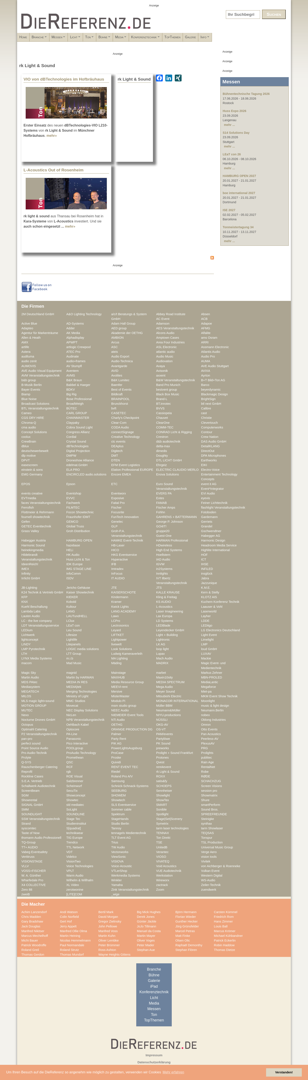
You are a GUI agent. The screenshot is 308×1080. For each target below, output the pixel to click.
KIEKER (72, 597)
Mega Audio (164, 687)
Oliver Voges (146, 940)
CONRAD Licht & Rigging (174, 432)
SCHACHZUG (211, 781)
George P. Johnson (169, 521)
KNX (24, 601)
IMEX (25, 569)
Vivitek (205, 861)
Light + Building (167, 635)
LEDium (27, 630)
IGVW (160, 564)
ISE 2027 (229, 210)
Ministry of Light (77, 696)
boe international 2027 (239, 193)
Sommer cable (121, 809)
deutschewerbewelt (34, 451)
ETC (114, 484)
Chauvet (162, 417)
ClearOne (163, 422)
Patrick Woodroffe (33, 945)
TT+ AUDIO (29, 847)
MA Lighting (119, 658)
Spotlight (162, 814)
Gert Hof (66, 921)
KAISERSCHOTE (123, 592)
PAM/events (164, 734)
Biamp (25, 394)
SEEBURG (119, 790)
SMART (161, 804)
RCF (69, 767)
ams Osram (209, 337)
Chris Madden (31, 916)
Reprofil (26, 771)
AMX (24, 342)
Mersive (116, 691)
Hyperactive (119, 559)
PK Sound (163, 743)
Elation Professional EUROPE (132, 469)
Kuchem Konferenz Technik (220, 601)
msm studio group (123, 705)
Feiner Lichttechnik (214, 503)
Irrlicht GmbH (30, 578)
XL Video (72, 885)
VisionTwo (73, 861)
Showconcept (75, 795)
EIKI (204, 465)
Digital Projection (78, 451)
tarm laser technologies (172, 828)
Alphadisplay (75, 337)
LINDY (26, 644)
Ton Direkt (163, 837)
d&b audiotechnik (168, 441)
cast (204, 413)
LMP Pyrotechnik (33, 649)
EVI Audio (208, 493)
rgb (68, 771)
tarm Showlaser (212, 828)
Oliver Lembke (108, 940)
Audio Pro (208, 356)
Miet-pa (206, 691)
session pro (209, 790)
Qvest (160, 762)
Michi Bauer (29, 940)
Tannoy (116, 828)
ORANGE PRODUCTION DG (132, 729)
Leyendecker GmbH (170, 630)
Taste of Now (30, 833)
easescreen (29, 465)
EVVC (70, 498)
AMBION (117, 337)
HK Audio (72, 554)
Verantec (162, 852)
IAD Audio (163, 559)
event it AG (208, 484)
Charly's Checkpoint (125, 417)
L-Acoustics (164, 606)
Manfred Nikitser (32, 931)
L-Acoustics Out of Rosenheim (53, 170)
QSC (69, 762)
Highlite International (215, 550)
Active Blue (29, 323)
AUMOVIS (28, 366)
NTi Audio (118, 719)
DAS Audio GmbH (213, 441)
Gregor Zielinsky (109, 921)
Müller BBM (164, 705)
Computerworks (212, 427)
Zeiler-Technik (211, 885)
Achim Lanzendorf (34, 912)
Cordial (71, 436)
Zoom (160, 889)
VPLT (70, 871)
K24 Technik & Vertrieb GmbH (42, 592)
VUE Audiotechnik (168, 871)
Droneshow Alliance (80, 460)
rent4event (163, 767)
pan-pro (26, 738)
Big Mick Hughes (148, 912)
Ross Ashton (107, 950)
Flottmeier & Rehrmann (37, 512)
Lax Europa (164, 616)
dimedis (161, 451)
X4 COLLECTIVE (33, 885)
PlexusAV (208, 743)
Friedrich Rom (224, 916)
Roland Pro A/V (122, 776)
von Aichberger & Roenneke (220, 866)
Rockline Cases (32, 776)
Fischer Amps (165, 507)
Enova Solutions (167, 474)
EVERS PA (164, 493)
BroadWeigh (75, 403)
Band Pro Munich (168, 385)
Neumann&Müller (168, 710)
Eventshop (73, 493)
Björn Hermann (186, 912)
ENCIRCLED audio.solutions (86, 474)
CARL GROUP (76, 413)
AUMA (205, 361)
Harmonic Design (213, 540)
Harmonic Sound (33, 545)
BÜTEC (71, 408)
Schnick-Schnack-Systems (129, 786)
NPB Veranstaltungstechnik (85, 719)
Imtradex (117, 569)
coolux (26, 436)
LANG (70, 611)
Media (166, 38)
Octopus (27, 724)
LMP (204, 644)
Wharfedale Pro (32, 880)
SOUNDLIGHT (31, 814)
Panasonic (73, 738)
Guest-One (164, 535)
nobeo (205, 715)
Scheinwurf (74, 786)
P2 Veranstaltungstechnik (39, 734)
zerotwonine (74, 889)
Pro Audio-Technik (34, 753)
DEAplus (117, 446)
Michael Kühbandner (228, 935)
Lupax (160, 653)
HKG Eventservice (124, 554)
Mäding (116, 663)
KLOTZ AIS (209, 597)
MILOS (26, 696)
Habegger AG (210, 535)
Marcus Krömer (224, 931)
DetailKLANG (210, 446)
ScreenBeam (30, 790)
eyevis (205, 498)
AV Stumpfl (74, 366)
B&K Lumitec (120, 380)
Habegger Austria (33, 540)
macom (26, 663)
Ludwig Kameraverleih (126, 653)
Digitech (117, 451)
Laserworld (208, 611)
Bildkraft (117, 394)
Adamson (162, 323)
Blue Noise (29, 399)
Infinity (26, 573)
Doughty (162, 455)
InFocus (116, 573)
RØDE (205, 776)
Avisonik (162, 370)
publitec (206, 757)
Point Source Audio (34, 748)
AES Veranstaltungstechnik (175, 328)
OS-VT (161, 729)
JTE (114, 587)
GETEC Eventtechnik (36, 526)
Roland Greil (30, 950)
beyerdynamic (211, 389)
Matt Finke (182, 935)
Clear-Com (118, 422)
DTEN (115, 460)
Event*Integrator (212, 488)
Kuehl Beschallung (34, 606)
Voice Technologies (79, 866)
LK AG (160, 644)
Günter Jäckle (146, 921)
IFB (113, 564)
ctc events (118, 441)
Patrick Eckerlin (224, 940)
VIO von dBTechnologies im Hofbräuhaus (64, 79)
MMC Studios (75, 701)
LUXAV (206, 653)
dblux (25, 446)
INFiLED (207, 569)
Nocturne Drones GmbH (38, 719)
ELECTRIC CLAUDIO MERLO (177, 469)
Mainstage (118, 672)
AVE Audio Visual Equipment (41, 370)
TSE (159, 842)
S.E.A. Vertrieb (31, 781)
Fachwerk (73, 503)
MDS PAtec (29, 682)
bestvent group (166, 389)
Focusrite (117, 512)
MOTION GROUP (33, 705)
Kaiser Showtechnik (80, 592)
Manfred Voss (108, 931)
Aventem (72, 370)
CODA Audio (120, 427)
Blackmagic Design (214, 394)
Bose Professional (79, 399)
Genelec (117, 521)
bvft (113, 408)
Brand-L (161, 399)
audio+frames (76, 361)
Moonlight (208, 701)
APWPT (71, 342)
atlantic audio (165, 351)
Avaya (160, 366)
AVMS (70, 375)
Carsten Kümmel (225, 912)
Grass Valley (30, 531)
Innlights (162, 573)
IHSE (204, 564)
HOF (204, 554)
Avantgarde (119, 366)
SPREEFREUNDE (214, 814)
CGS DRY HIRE (32, 417)
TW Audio (118, 847)
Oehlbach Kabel (77, 724)
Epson (70, 484)
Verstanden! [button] (284, 1072)
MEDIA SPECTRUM (170, 682)
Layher (206, 616)
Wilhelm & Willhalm (79, 880)
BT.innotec (163, 403)
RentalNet (208, 767)
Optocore (72, 729)
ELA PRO (73, 469)
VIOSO (161, 856)
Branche (49, 38)
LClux (70, 620)
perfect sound (30, 743)
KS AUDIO (163, 601)
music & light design (215, 705)
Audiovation (164, 361)
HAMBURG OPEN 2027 (239, 176)
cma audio (28, 427)
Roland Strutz (69, 950)
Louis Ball (221, 926)
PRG (204, 748)
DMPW (71, 455)
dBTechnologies (77, 446)
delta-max (163, 446)
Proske (116, 757)
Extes (160, 498)
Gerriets (206, 521)
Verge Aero (209, 852)
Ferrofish (27, 507)
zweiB (25, 894)
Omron (206, 724)
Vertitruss (27, 856)
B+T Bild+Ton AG (213, 380)
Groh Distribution (78, 531)
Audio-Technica (122, 361)
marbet (161, 672)
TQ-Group (28, 842)
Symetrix (162, 823)
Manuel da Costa (149, 931)
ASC (114, 347)
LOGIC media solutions (82, 649)
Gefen (25, 521)
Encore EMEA (121, 474)
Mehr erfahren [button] (173, 1072)
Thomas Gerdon (32, 954)
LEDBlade (163, 625)
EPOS (25, 484)
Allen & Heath (31, 337)
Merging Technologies (81, 691)
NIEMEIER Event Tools (127, 715)
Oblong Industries (213, 719)
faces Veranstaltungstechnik (41, 503)
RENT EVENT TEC (124, 767)
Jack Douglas (30, 926)
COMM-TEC (164, 427)
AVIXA (205, 370)
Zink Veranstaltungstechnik (130, 889)
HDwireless (164, 545)
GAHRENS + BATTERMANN (176, 517)
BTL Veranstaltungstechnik (40, 408)
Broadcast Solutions (35, 403)
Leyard (116, 630)
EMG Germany (31, 474)
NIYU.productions (168, 715)
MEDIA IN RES (76, 682)
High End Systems (169, 550)
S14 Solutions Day (236, 132)
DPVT (25, 460)
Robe (205, 771)
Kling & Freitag (166, 597)
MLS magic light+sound (37, 701)
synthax (206, 823)
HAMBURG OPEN (79, 540)
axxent (160, 375)
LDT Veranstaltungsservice (40, 625)
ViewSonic (118, 856)
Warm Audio (74, 875)
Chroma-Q (28, 422)
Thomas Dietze (224, 950)
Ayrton (205, 375)
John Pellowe (107, 926)
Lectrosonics (120, 625)
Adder (70, 328)
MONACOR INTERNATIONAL (177, 701)
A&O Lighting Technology (84, 314)
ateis (114, 351)
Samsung (117, 781)
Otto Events (209, 729)
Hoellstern (163, 554)
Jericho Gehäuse (78, 587)
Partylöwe (163, 738)
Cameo (26, 413)
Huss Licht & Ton (78, 559)
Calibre (206, 408)
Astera (26, 351)
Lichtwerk (28, 635)
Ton (120, 38)
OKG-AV (162, 724)
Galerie (255, 37)
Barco (205, 385)
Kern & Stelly (210, 592)
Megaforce (208, 687)
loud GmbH (209, 649)
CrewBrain (28, 441)
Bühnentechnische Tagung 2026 (246, 94)
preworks (162, 748)
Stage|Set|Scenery (169, 819)
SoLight (71, 809)
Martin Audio (30, 677)
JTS (159, 587)
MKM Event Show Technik (219, 696)
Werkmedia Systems (125, 875)
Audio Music (164, 356)
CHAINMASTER (77, 417)
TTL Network (75, 847)
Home (23, 37)
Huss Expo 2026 (234, 111)
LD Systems (164, 620)
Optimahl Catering (34, 729)
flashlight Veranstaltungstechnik (223, 507)
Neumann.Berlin (212, 710)
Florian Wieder (185, 916)
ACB (204, 319)
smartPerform (210, 804)
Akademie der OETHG (127, 333)
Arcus (115, 342)
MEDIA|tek (73, 687)
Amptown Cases (167, 337)
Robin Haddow (224, 945)
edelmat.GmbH (76, 465)
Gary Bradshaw (32, 921)
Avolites (116, 375)
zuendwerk (208, 889)
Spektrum (118, 814)
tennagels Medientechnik (128, 833)
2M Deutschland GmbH (37, 314)
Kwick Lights (120, 606)
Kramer (116, 601)
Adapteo (27, 328)
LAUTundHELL (76, 616)
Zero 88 (26, 889)
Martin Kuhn (106, 935)
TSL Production (212, 842)
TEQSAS (207, 833)
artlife (25, 347)
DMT (114, 455)
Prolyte (26, 757)
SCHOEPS (164, 786)
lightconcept (29, 639)
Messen (75, 38)
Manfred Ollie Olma (73, 931)
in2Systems (164, 569)
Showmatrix (209, 795)
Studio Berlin (120, 823)
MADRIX (162, 663)
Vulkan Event (210, 871)
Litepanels (73, 644)
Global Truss (75, 526)
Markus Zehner (211, 672)
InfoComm (73, 573)
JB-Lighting (29, 587)
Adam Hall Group (123, 323)
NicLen (71, 715)
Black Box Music (167, 394)
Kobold (71, 601)
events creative (32, 493)
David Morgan (108, 916)
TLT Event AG (121, 837)
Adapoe (206, 323)
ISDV (70, 578)
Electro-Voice (210, 469)
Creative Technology (125, 436)
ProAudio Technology (81, 753)
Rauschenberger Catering (39, 767)
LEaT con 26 (232, 154)
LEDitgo (206, 625)
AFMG (205, 328)
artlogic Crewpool (78, 347)
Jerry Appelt (68, 926)
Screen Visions (211, 786)
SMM (25, 809)
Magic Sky (28, 672)
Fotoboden (208, 512)
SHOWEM (118, 795)
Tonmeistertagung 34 (238, 227)
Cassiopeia (164, 413)
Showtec (72, 800)
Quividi (116, 762)
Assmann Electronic (215, 347)
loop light (162, 649)
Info (279, 38)
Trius (114, 842)
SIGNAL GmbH (32, 804)
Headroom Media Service (219, 545)
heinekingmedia (32, 550)
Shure (205, 800)
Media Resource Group (127, 682)
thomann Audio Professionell (41, 837)
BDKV (70, 389)
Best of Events (121, 389)
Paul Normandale (72, 945)
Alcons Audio (165, 333)
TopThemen (230, 37)
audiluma (27, 356)
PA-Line (71, 734)
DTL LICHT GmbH (169, 460)
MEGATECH (30, 691)
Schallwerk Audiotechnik (38, 786)
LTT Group (73, 653)
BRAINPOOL (120, 399)
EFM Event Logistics (125, 465)
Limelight (207, 639)
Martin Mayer (146, 935)
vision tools (209, 856)
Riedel (115, 771)
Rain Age (207, 762)
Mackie (206, 658)
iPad (154, 986)
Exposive (117, 498)
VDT (69, 852)
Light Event (209, 635)
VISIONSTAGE (32, 861)
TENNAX (162, 833)
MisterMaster (120, 696)
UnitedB (161, 847)
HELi (69, 550)
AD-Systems (75, 323)
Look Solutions (121, 649)
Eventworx (118, 493)
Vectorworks (119, 852)
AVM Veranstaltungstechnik (40, 375)
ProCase (117, 753)
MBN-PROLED (211, 677)
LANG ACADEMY (123, 611)
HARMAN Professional (172, 540)
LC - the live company (36, 620)
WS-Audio (208, 880)
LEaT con (73, 625)
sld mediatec (75, 804)
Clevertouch (209, 422)
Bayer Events (30, 389)
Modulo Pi (118, 701)
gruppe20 (162, 531)
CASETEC (118, 413)
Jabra (205, 578)
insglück (206, 573)
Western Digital (211, 875)
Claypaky (72, 422)
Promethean (74, 757)
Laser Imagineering (169, 611)
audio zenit (29, 361)
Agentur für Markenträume (39, 333)
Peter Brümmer (109, 945)
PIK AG (116, 743)
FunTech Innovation (125, 517)
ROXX (160, 776)
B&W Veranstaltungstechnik (175, 380)
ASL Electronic (166, 347)
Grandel (206, 526)
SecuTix (72, 790)
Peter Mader (145, 945)
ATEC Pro (73, 351)
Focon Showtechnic (80, 512)
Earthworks (209, 460)
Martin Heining (70, 935)
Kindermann (119, 597)
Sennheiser (164, 790)
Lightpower (119, 639)
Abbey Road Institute (170, 314)
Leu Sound (73, 630)
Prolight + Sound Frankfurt (174, 753)
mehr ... (229, 125)
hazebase (73, 545)
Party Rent (118, 738)
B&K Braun (74, 380)
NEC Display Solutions (82, 710)
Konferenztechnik (198, 38)
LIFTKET (117, 635)
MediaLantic (209, 682)
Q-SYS (26, 762)
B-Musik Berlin (31, 385)
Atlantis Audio (210, 351)
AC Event (162, 319)
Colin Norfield (69, 916)
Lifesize (71, 635)
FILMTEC (73, 507)
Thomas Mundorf (72, 954)
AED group (119, 328)
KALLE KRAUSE (168, 592)
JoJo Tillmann (146, 926)
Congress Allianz (78, 432)
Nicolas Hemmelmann (75, 940)
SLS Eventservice (123, 804)
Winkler (116, 880)
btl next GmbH (211, 403)
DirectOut (207, 451)
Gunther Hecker (186, 921)
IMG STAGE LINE (79, 569)
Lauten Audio (30, 616)
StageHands (120, 819)
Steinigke (207, 819)
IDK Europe (74, 564)
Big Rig (71, 394)
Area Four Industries (170, 342)
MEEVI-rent (119, 687)
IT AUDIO (118, 578)
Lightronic (163, 639)
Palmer (116, 734)
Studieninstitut (76, 823)
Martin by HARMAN (80, 677)
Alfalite (205, 333)
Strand (26, 823)
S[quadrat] (73, 828)
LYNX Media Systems (36, 658)
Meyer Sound (165, 691)
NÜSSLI (161, 719)
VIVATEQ (162, 861)
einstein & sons (32, 469)
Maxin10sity (164, 677)
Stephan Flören (186, 950)
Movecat (72, 705)
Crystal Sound (76, 441)
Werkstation (164, 875)
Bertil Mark (105, 912)
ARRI (205, 342)
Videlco (71, 856)
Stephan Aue (146, 950)
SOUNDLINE (75, 814)
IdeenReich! (29, 564)
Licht (99, 38)
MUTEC (27, 710)
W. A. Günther (31, 875)
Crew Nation (209, 436)
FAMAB (161, 503)
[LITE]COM (74, 894)
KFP (24, 597)
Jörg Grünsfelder (187, 926)
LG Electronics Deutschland (220, 630)
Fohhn (160, 512)
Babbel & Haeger (78, 385)
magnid (71, 672)
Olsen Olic (182, 940)
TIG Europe (74, 837)
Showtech (118, 800)
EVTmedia (28, 498)
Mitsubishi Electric (168, 696)
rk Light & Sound (167, 771)
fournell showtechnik (35, 517)
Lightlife (71, 639)
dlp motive (28, 455)
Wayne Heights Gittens (114, 954)
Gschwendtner (211, 531)
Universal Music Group (217, 847)
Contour (206, 432)
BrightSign (208, 399)
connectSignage (122, 432)
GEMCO (72, 521)
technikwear (74, 833)
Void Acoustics (166, 866)
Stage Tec (73, 819)
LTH (24, 653)
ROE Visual (74, 776)
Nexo (25, 715)
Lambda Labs (30, 611)
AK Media (73, 333)
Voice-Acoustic (121, 866)
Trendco (72, 842)
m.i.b (69, 658)
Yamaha (117, 885)
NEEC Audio (120, 710)
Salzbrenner (74, 781)
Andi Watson (69, 912)
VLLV (25, 866)
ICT (203, 559)
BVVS (160, 408)
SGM (25, 795)
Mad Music (73, 663)
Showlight (163, 795)
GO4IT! (161, 526)
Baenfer (116, 385)
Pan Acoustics (211, 734)
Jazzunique (209, 583)
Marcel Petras (185, 931)
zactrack (162, 885)
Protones (162, 757)
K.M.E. (205, 587)
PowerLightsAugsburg (126, 748)
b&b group (28, 380)
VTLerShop (119, 871)
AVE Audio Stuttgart (215, 366)
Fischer (116, 507)
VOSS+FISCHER (33, 871)
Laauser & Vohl (211, 606)
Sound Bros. (209, 809)
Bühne (142, 38)
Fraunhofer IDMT (78, 517)
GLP (114, 526)
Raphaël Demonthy (188, 945)
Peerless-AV (209, 738)
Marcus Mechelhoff (34, 935)
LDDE (205, 620)
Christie (206, 417)
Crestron (162, 436)
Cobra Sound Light (79, 427)
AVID (114, 370)
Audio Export (120, 356)
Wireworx (162, 880)
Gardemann (209, 517)
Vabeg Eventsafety (34, 852)
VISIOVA (117, 861)
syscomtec (28, 828)
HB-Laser (117, 545)
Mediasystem (30, 687)
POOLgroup (74, 748)
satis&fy (161, 781)
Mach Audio (164, 658)
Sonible (161, 809)
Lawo (115, 616)
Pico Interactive (77, 743)
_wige (115, 894)
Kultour (71, 606)
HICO (115, 550)
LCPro (115, 620)
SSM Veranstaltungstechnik (40, 819)
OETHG (116, 724)
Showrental (29, 800)
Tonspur (206, 837)
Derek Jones (146, 916)
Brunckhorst (119, 403)
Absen (205, 314)
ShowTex (162, 800)
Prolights (207, 753)
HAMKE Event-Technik (127, 540)
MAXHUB (118, 677)
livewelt (116, 644)
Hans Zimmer (223, 921)
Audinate (72, 356)
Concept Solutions (34, 432)
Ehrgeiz (161, 465)
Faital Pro (118, 503)
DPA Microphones (213, 455)
